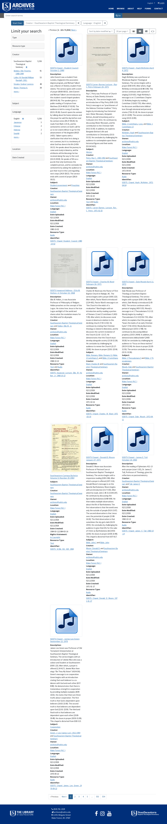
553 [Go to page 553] (97, 796)
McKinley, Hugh (128, 132)
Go (118, 15)
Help (139, 8)
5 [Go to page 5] (87, 796)
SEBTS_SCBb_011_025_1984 (62, 549)
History (89, 152)
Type (14, 37)
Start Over (17, 23)
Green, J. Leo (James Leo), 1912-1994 (65, 733)
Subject (15, 103)
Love (141, 124)
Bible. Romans (92, 355)
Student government (58, 185)
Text (88, 202)
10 (121, 31)
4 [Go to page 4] (83, 796)
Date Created (18, 157)
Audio (52, 235)
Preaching (75, 185)
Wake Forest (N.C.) (57, 206)
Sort (100, 31)
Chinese (17, 126)
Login (161, 3)
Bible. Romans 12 (105, 355)
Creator (15, 54)
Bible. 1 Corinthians (130, 124)
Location (16, 149)
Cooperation (55, 727)
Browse (120, 8)
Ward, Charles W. (93, 364)
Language (16, 111)
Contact (158, 8)
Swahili (16, 133)
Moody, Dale (127, 367)
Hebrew (17, 130)
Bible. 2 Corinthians (110, 358)
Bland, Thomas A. (21, 88)
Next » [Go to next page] (64, 796)
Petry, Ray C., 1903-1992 (95, 158)
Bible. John (104, 542)
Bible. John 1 (91, 542)
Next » (74, 30)
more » (16, 91)
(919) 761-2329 (58, 809)
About (131, 8)
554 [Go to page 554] (103, 796)
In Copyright (55, 537)
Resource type (18, 46)
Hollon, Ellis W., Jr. (65, 326)
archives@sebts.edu (58, 200)
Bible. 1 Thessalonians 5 (131, 358)
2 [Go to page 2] (74, 796)
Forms (148, 8)
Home (111, 8)
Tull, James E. (134, 484)
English (150, 3)
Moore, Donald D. (93, 548)
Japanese (18, 122)
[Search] (59, 15)
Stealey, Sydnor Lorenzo (24, 84)
